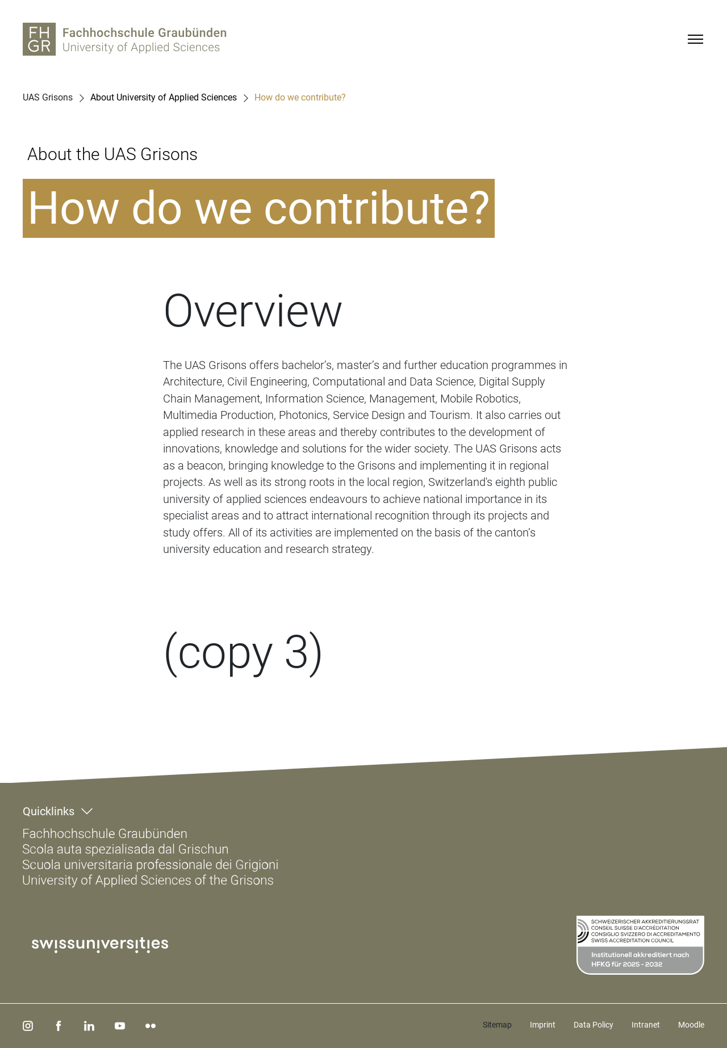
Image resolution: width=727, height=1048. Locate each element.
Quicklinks (48, 811)
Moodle (691, 1025)
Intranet (646, 1025)
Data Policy (593, 1024)
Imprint (542, 1024)
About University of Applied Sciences (163, 97)
